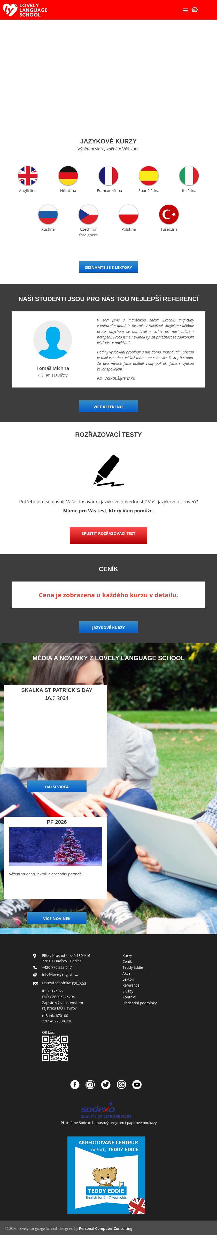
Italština (189, 190)
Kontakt (129, 997)
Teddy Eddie (132, 967)
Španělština (148, 190)
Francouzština (109, 190)
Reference (131, 985)
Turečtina (168, 229)
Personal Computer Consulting (105, 1228)
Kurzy (127, 955)
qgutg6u (79, 982)
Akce (126, 973)
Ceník (127, 961)
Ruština (48, 229)
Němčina (68, 190)
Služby (127, 991)
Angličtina (27, 190)
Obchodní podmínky (139, 1002)
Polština (128, 229)
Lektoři (128, 979)
